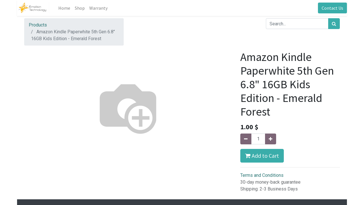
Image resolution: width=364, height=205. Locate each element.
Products (38, 25)
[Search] (334, 23)
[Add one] (270, 139)
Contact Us (332, 8)
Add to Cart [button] (262, 155)
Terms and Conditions (262, 175)
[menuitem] (64, 8)
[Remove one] (245, 139)
